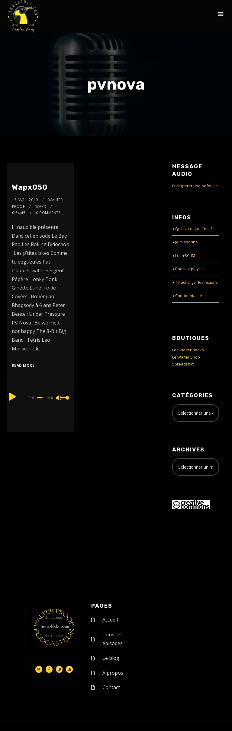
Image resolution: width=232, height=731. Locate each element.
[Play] (12, 397)
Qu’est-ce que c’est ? (193, 228)
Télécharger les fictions (196, 282)
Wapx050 (29, 187)
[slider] (40, 397)
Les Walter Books (188, 350)
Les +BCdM (185, 255)
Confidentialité (188, 295)
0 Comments (48, 212)
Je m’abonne (186, 242)
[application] (40, 397)
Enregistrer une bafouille (195, 185)
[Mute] (59, 398)
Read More (23, 365)
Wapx (40, 206)
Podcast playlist (189, 268)
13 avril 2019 (25, 199)
